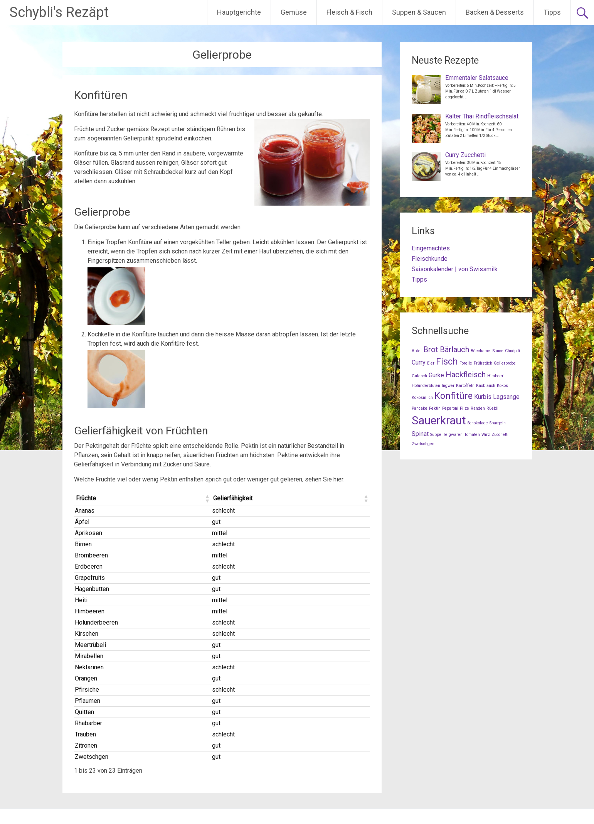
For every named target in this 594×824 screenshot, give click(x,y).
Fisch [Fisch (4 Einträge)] (447, 361)
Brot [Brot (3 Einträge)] (430, 349)
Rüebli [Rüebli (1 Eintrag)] (492, 408)
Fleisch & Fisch (349, 12)
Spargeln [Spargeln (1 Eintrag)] (498, 423)
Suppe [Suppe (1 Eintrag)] (435, 434)
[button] (207, 498)
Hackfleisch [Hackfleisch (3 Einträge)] (466, 374)
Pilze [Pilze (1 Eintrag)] (464, 408)
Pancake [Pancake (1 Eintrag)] (419, 408)
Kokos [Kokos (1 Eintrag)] (502, 385)
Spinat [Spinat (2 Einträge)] (420, 433)
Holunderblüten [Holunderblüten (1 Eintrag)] (426, 385)
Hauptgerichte (239, 12)
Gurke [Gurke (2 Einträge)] (436, 375)
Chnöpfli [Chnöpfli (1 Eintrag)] (512, 350)
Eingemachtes (431, 248)
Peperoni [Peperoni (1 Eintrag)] (450, 408)
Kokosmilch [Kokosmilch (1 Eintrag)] (422, 397)
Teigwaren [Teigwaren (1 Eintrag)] (453, 434)
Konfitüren (101, 95)
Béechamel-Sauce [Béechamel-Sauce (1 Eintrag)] (487, 350)
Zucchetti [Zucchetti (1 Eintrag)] (499, 434)
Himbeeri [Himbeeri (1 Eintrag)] (496, 375)
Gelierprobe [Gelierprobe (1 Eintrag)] (505, 363)
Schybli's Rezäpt (59, 12)
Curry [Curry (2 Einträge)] (419, 362)
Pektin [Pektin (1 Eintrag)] (435, 408)
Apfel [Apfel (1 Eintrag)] (417, 350)
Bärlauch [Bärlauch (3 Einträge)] (454, 349)
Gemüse (294, 12)
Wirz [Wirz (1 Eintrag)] (485, 434)
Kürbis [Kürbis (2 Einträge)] (482, 396)
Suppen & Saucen (419, 12)
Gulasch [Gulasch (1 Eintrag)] (419, 375)
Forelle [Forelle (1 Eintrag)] (465, 363)
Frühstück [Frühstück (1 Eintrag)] (483, 363)
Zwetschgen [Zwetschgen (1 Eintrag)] (423, 443)
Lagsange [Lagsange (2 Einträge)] (506, 396)
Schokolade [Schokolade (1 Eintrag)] (478, 423)
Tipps (552, 12)
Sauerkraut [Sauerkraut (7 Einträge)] (439, 420)
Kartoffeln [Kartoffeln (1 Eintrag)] (465, 385)
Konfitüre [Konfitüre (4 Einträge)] (453, 396)
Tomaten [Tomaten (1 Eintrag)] (472, 434)
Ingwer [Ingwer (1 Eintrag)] (448, 385)
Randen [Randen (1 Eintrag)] (478, 408)
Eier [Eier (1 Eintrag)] (430, 363)
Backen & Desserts (495, 12)
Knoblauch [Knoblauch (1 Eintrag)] (485, 385)
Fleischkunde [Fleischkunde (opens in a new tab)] (430, 258)
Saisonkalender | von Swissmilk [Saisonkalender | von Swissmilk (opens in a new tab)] (455, 269)
